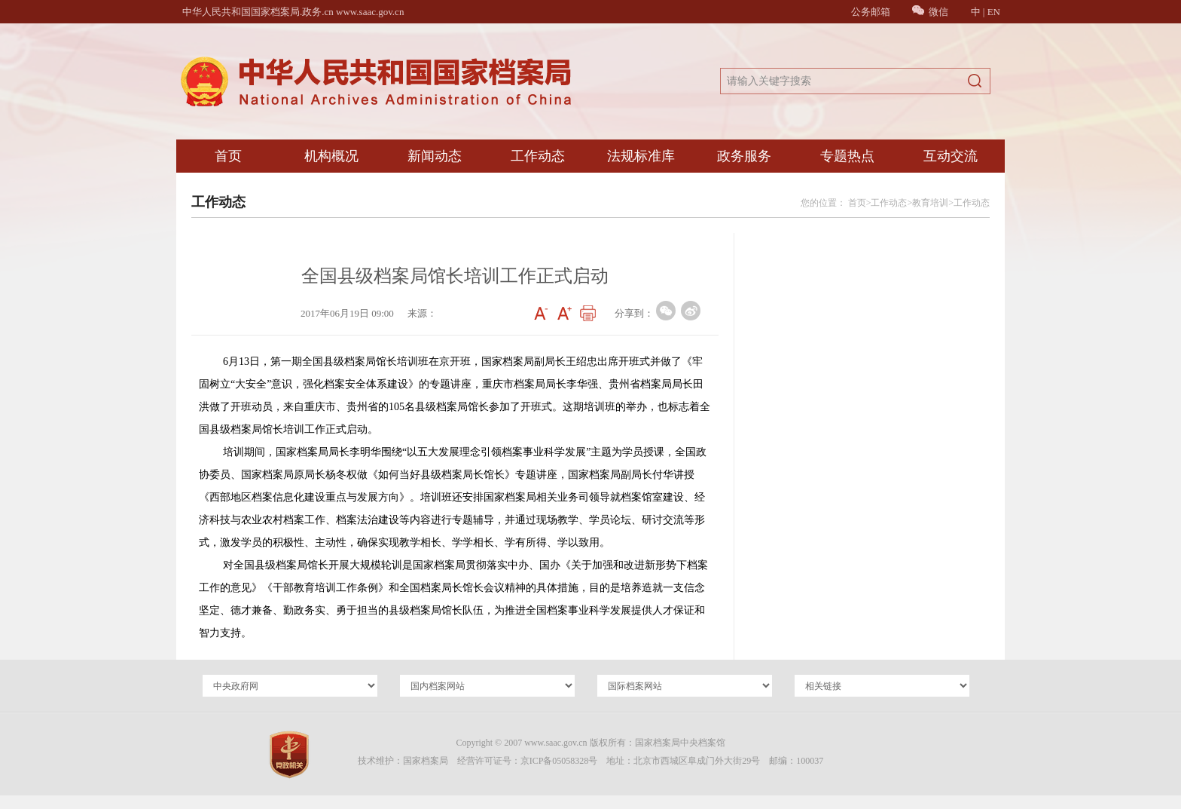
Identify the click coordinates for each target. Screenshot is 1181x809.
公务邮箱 (870, 11)
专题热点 (847, 156)
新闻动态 (434, 156)
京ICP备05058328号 (559, 760)
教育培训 (930, 203)
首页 (228, 156)
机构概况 (331, 156)
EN (993, 11)
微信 (930, 11)
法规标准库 (641, 156)
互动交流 (950, 156)
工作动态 (538, 156)
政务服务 (744, 156)
